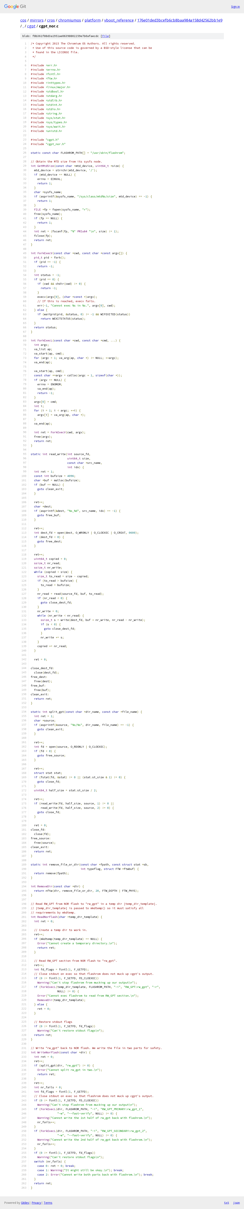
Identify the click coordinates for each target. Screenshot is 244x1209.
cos (23, 20)
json (236, 1202)
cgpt (31, 25)
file (105, 36)
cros (51, 20)
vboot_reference (119, 20)
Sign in (235, 7)
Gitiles (25, 1203)
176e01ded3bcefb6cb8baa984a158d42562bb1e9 (179, 20)
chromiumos (69, 20)
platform (93, 20)
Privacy (36, 1203)
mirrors (37, 20)
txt (226, 1202)
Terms (48, 1203)
